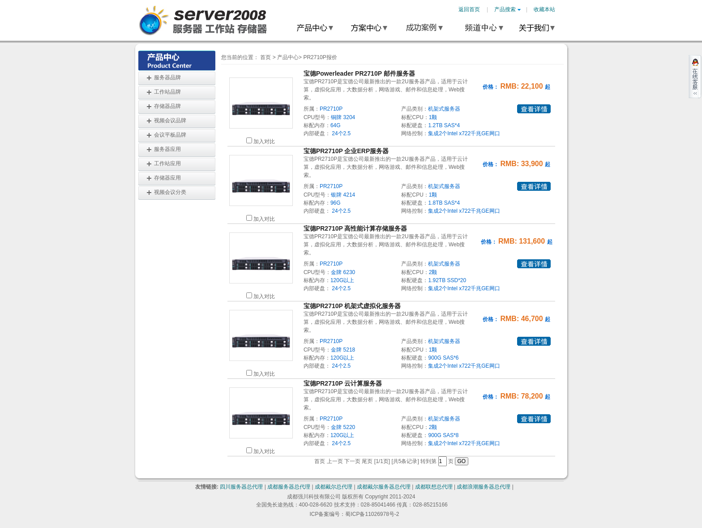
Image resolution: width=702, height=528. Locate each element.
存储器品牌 (167, 106)
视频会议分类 (170, 192)
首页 (265, 57)
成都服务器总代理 (288, 487)
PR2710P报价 (320, 57)
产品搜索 (507, 9)
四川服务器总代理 (241, 487)
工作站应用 (167, 163)
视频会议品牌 (170, 120)
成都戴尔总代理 (333, 487)
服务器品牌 (167, 77)
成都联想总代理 (434, 487)
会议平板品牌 (170, 135)
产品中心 (288, 57)
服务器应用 (167, 149)
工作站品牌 (167, 92)
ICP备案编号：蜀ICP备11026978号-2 (354, 514)
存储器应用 (167, 178)
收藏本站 (544, 9)
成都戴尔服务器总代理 (384, 487)
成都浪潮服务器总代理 (483, 487)
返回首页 (469, 9)
